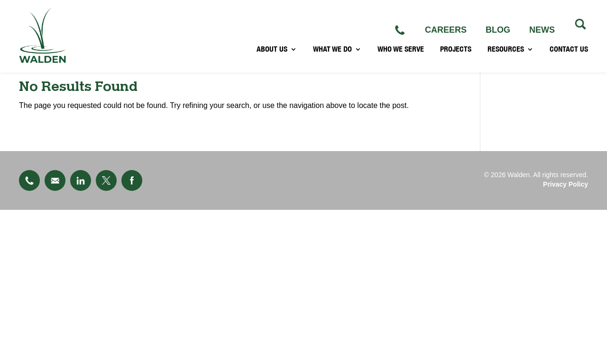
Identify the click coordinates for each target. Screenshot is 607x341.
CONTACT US (569, 55)
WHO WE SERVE (400, 55)
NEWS (542, 30)
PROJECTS (455, 55)
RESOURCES (505, 55)
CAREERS (446, 30)
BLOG (498, 30)
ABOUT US (272, 55)
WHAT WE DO (332, 55)
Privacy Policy (565, 184)
